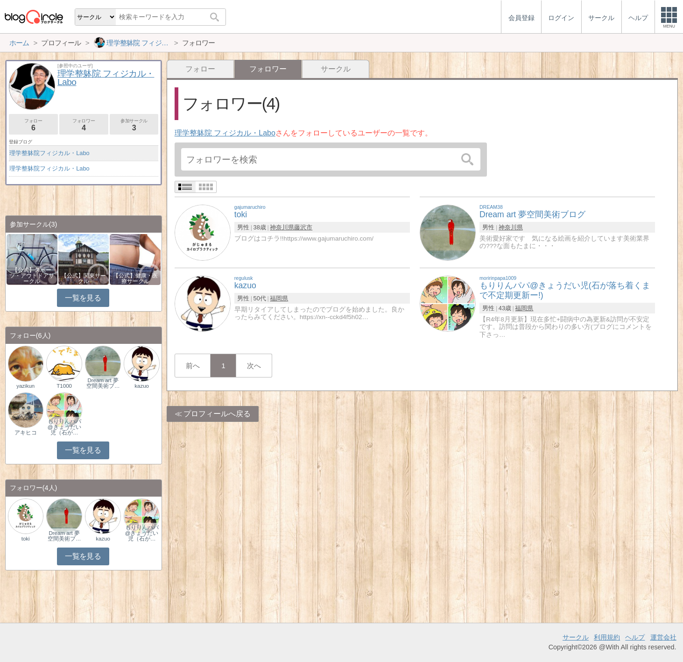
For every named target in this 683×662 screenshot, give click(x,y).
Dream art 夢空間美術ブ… (103, 383)
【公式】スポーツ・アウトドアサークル (31, 275)
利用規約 (607, 637)
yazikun (25, 386)
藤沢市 (303, 227)
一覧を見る (83, 298)
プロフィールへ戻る (217, 414)
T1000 (64, 386)
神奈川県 (282, 227)
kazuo (141, 386)
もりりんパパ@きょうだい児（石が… (64, 427)
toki (25, 538)
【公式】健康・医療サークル (135, 278)
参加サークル (134, 125)
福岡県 (279, 298)
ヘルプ (635, 637)
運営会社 (663, 637)
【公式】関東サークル (83, 278)
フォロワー (83, 125)
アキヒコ (25, 432)
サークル (336, 69)
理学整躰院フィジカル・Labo (49, 153)
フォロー (200, 69)
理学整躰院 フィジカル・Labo (225, 133)
